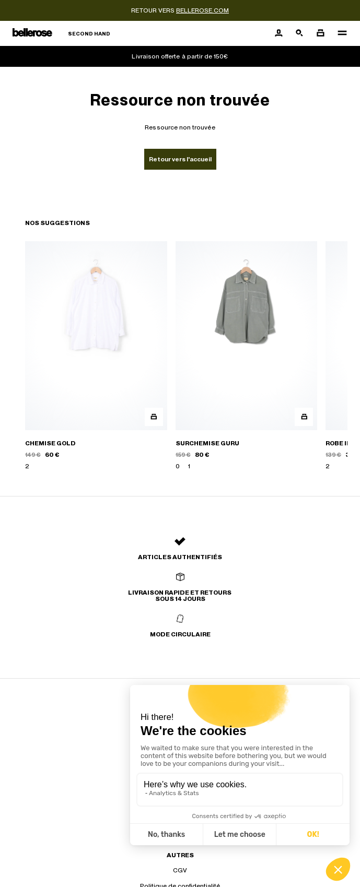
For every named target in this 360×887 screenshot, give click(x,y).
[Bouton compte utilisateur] (278, 33)
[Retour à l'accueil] (61, 33)
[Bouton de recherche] (299, 33)
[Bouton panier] (320, 33)
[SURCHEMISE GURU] (247, 356)
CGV (180, 870)
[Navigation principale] (339, 33)
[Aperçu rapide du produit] (154, 417)
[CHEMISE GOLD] (96, 356)
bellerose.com (202, 10)
